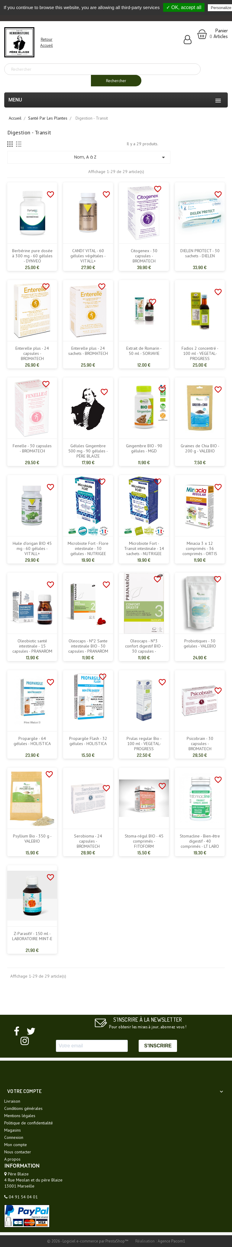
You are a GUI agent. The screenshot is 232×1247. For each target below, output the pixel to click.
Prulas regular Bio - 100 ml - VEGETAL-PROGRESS (144, 743)
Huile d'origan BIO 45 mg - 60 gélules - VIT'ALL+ (32, 548)
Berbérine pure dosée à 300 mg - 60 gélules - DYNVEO (32, 256)
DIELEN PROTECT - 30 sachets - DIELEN (200, 253)
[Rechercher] (102, 69)
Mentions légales (19, 1115)
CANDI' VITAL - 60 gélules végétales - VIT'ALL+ (88, 256)
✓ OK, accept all (183, 7)
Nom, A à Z (120, 157)
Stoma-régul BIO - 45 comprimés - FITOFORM (144, 841)
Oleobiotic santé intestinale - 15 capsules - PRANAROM (32, 646)
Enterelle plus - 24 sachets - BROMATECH (88, 351)
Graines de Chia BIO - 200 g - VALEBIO (200, 448)
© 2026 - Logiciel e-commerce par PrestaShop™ (88, 1241)
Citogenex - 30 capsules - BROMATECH (144, 256)
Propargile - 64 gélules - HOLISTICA (32, 741)
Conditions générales (23, 1108)
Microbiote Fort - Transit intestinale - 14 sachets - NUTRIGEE (144, 548)
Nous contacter (17, 1152)
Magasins (12, 1130)
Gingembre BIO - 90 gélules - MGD (144, 448)
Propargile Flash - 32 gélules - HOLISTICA (88, 741)
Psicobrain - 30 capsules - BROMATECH (200, 743)
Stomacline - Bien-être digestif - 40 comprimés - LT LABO (200, 841)
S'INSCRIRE (158, 1045)
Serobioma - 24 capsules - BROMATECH (88, 841)
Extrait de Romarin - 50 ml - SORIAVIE (144, 351)
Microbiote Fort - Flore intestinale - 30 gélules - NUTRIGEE (88, 548)
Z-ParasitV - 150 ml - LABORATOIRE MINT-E (32, 936)
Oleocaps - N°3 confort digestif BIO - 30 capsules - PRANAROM (144, 648)
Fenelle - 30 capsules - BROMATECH (32, 448)
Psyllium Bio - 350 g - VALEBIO (32, 839)
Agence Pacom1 (171, 1241)
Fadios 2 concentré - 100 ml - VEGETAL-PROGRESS (200, 353)
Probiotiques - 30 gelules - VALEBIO (200, 643)
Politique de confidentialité (28, 1123)
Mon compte (15, 1144)
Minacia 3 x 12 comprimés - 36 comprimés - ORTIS (199, 548)
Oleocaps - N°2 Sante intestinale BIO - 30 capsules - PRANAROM (88, 646)
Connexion (13, 1137)
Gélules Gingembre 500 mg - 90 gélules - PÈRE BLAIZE (88, 451)
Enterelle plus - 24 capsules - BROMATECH (32, 353)
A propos (12, 1159)
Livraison (12, 1101)
